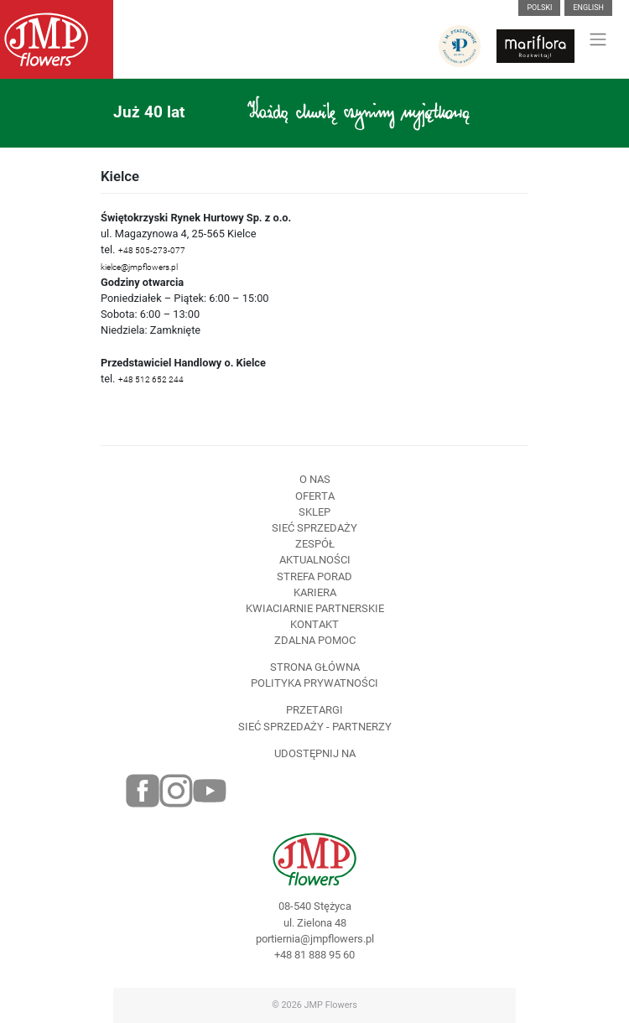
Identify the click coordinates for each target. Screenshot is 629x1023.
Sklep (314, 512)
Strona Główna (315, 667)
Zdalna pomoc (315, 640)
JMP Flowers (330, 1005)
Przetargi (314, 710)
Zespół (315, 543)
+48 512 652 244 (151, 379)
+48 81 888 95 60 (314, 954)
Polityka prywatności (314, 683)
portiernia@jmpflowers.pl (315, 938)
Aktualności (315, 559)
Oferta (315, 496)
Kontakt (314, 624)
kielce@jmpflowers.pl (139, 267)
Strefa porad (314, 576)
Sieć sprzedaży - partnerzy (315, 726)
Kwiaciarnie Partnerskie (315, 608)
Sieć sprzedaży (314, 528)
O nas (314, 479)
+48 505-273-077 (151, 250)
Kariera (315, 592)
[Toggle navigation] (598, 39)
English (588, 7)
